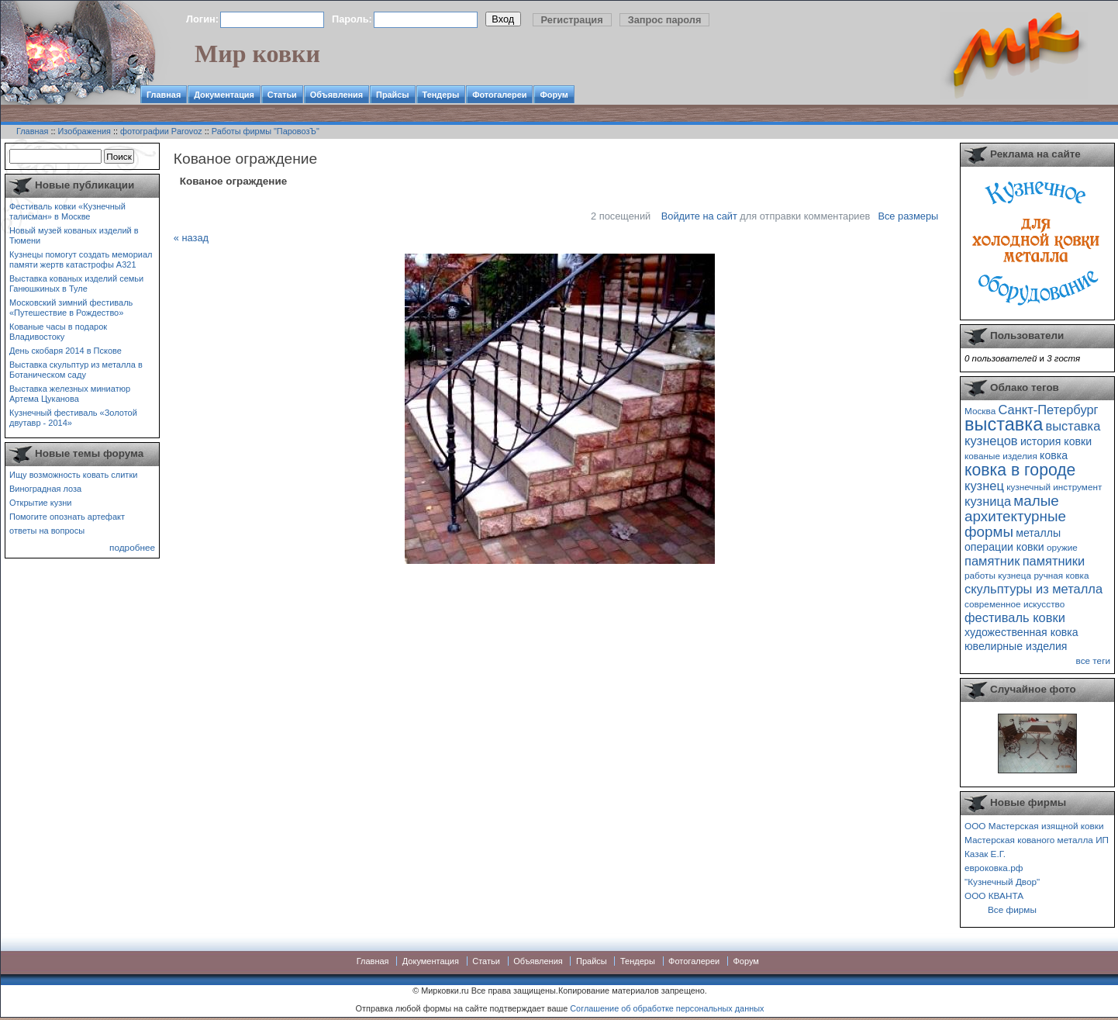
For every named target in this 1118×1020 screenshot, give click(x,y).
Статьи (282, 94)
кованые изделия (1000, 456)
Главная (164, 94)
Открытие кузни (40, 502)
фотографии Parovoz (161, 131)
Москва (980, 411)
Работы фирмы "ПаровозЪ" (265, 131)
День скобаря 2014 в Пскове (65, 350)
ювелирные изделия (1016, 646)
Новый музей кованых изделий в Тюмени (74, 235)
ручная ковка (1061, 575)
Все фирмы (1012, 909)
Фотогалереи (499, 94)
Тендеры (441, 94)
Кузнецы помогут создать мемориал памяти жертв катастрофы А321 (80, 259)
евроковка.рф (993, 868)
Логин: (202, 19)
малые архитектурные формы (1015, 516)
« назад (191, 238)
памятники (1054, 561)
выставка (1003, 424)
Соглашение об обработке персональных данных (667, 1008)
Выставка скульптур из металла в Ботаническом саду (76, 369)
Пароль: (352, 19)
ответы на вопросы (47, 530)
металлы (1038, 533)
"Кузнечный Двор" (1002, 882)
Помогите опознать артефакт (67, 516)
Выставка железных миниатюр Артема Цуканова (69, 393)
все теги (1093, 660)
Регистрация (572, 20)
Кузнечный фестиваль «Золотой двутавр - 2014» (73, 417)
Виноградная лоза (45, 488)
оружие (1062, 547)
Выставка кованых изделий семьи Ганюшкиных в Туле (76, 283)
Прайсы (392, 94)
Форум (554, 94)
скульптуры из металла (1033, 589)
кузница (987, 501)
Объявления (336, 94)
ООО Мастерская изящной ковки (1034, 826)
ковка (1054, 455)
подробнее (132, 547)
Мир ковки (257, 53)
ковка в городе (1019, 470)
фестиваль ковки (1014, 617)
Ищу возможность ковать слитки (73, 474)
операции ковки (1004, 547)
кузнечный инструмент (1054, 487)
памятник (992, 561)
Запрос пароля (665, 20)
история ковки (1056, 441)
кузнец (984, 486)
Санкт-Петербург (1048, 410)
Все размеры (908, 216)
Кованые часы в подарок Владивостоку (58, 331)
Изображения (84, 131)
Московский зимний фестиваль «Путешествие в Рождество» (71, 307)
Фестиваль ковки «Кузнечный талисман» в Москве (67, 211)
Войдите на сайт (699, 216)
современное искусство (1014, 604)
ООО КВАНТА (993, 895)
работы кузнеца (997, 575)
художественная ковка (1021, 632)
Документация (224, 94)
